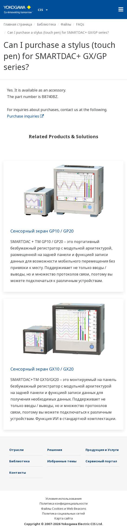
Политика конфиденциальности (64, 503)
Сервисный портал (101, 461)
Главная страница (17, 24)
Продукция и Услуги (102, 450)
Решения (54, 450)
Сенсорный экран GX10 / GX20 (41, 369)
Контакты (17, 472)
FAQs (80, 24)
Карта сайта (63, 518)
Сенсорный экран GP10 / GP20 (41, 231)
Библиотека (46, 24)
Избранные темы (61, 461)
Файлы (66, 24)
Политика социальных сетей (63, 513)
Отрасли (16, 450)
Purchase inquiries (25, 116)
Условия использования (63, 498)
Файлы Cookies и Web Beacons (63, 508)
